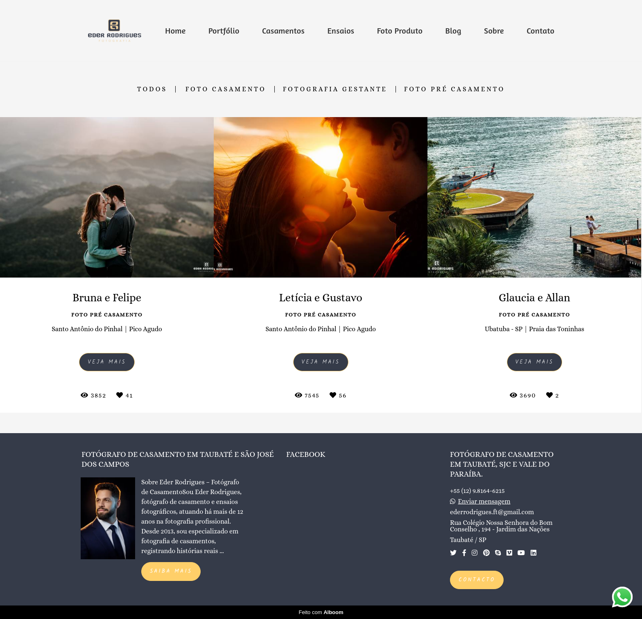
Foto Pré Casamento (454, 89)
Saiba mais (171, 571)
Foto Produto (400, 30)
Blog (453, 30)
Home (175, 30)
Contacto (477, 580)
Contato (540, 30)
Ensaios (340, 30)
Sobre (494, 30)
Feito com (320, 612)
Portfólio (224, 30)
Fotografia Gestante (335, 89)
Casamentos (283, 30)
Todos (152, 89)
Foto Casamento (225, 89)
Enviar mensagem (484, 501)
